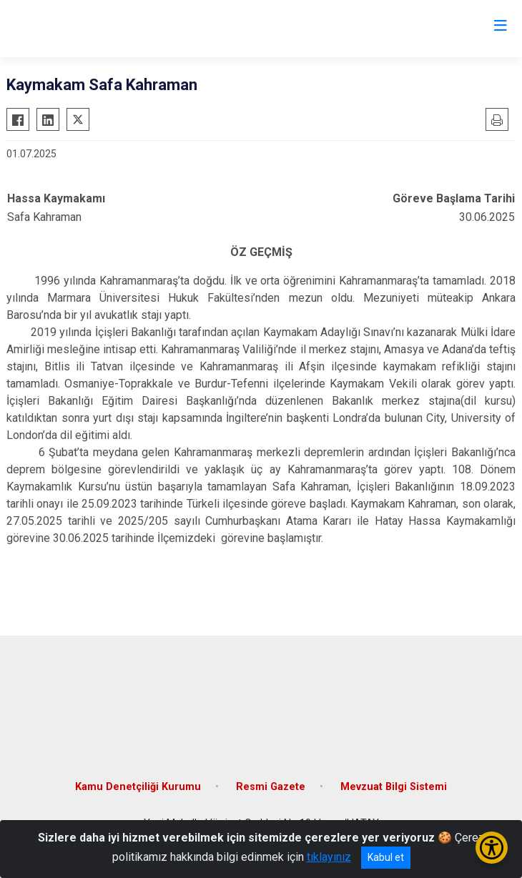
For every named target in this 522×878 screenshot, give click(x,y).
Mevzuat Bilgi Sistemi (393, 787)
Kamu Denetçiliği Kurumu (138, 787)
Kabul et (386, 857)
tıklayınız (329, 857)
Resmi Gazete (270, 787)
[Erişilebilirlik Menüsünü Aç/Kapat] (492, 848)
